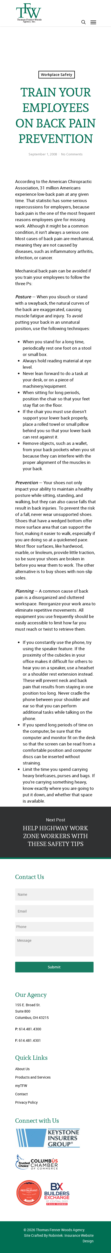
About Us (22, 1068)
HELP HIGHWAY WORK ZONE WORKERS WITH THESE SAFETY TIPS (55, 832)
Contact (21, 1094)
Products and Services (33, 1077)
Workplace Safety (56, 74)
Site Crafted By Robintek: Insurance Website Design (59, 1238)
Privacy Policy (26, 1102)
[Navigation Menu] (93, 22)
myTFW (21, 1085)
